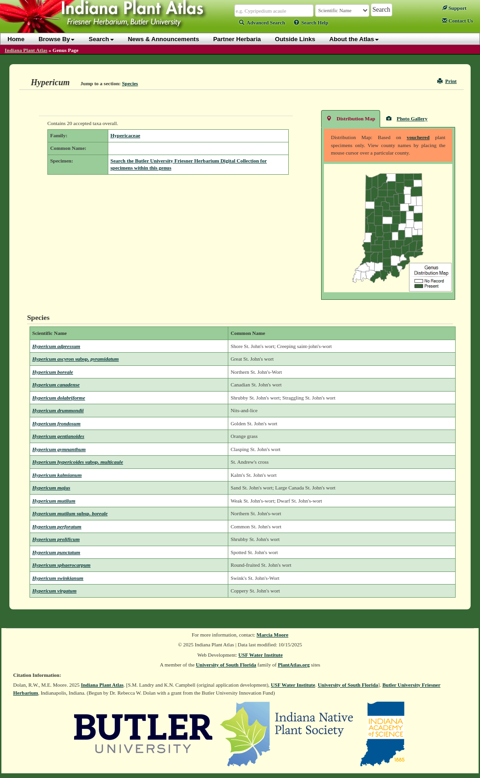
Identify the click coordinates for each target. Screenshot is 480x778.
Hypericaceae (126, 135)
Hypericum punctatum (56, 552)
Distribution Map (350, 118)
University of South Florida (226, 664)
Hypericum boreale (52, 372)
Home (16, 39)
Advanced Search (262, 22)
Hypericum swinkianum (57, 578)
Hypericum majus (51, 487)
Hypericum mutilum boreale (70, 513)
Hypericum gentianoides (58, 436)
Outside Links (295, 39)
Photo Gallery (407, 118)
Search (101, 39)
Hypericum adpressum (56, 346)
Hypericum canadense (56, 384)
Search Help (311, 22)
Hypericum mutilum (53, 501)
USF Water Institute (261, 655)
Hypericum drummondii (58, 410)
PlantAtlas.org (294, 664)
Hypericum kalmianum (57, 475)
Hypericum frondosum (56, 423)
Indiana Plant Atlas (26, 50)
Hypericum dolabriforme (58, 397)
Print (447, 81)
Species (130, 83)
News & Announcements (163, 39)
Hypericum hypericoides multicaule (77, 462)
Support (454, 8)
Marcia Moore (272, 634)
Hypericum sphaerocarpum (61, 565)
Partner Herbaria (237, 39)
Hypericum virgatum (54, 590)
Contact (457, 20)
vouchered (418, 137)
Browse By (56, 39)
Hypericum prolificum (56, 539)
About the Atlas (354, 39)
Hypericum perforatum (57, 526)
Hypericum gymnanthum (59, 449)
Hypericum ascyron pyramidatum (75, 359)
